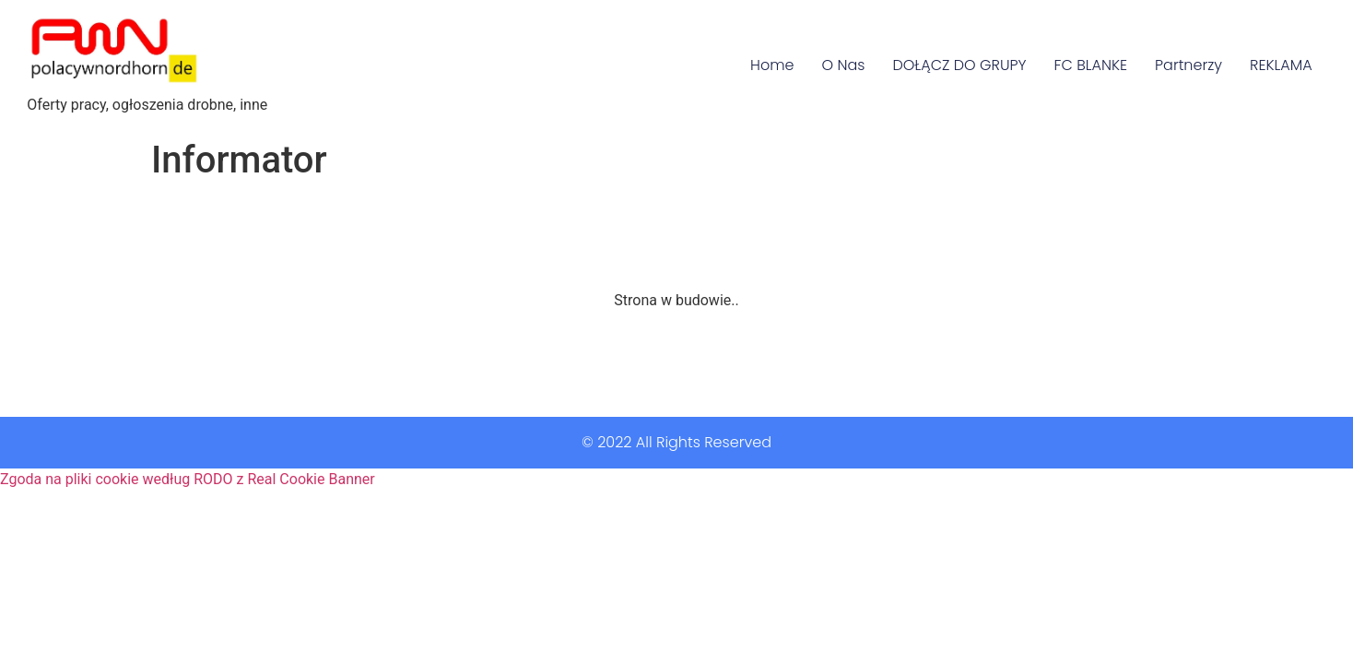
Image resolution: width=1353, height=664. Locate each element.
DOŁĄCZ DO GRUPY (959, 65)
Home (772, 65)
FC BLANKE (1090, 65)
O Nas (843, 65)
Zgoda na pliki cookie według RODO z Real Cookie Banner (187, 479)
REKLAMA (1281, 65)
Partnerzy (1188, 65)
